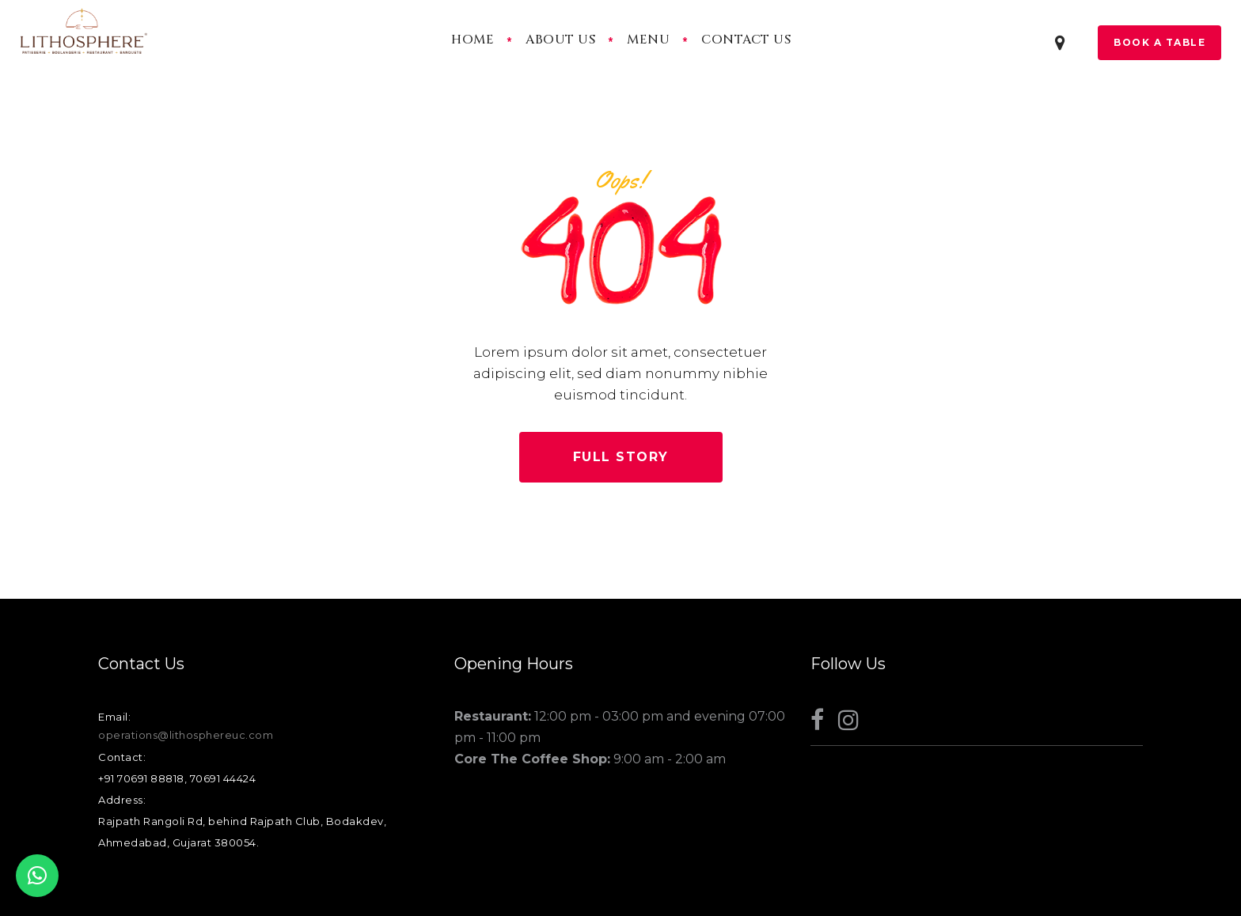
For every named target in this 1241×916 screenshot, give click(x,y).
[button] (37, 875)
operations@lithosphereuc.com (185, 735)
